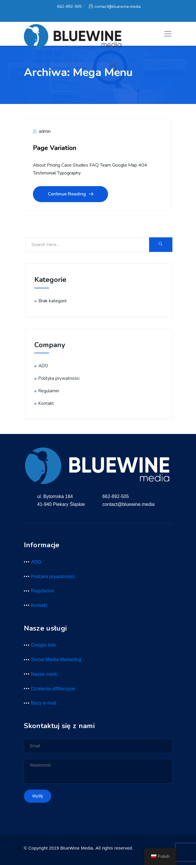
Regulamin (48, 391)
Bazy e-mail (43, 702)
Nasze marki (44, 674)
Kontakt (46, 403)
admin (42, 131)
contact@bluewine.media (115, 6)
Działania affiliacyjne (53, 688)
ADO (43, 366)
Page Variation (54, 147)
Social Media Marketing (56, 659)
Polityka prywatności (59, 378)
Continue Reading (70, 194)
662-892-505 (69, 6)
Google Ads (43, 644)
